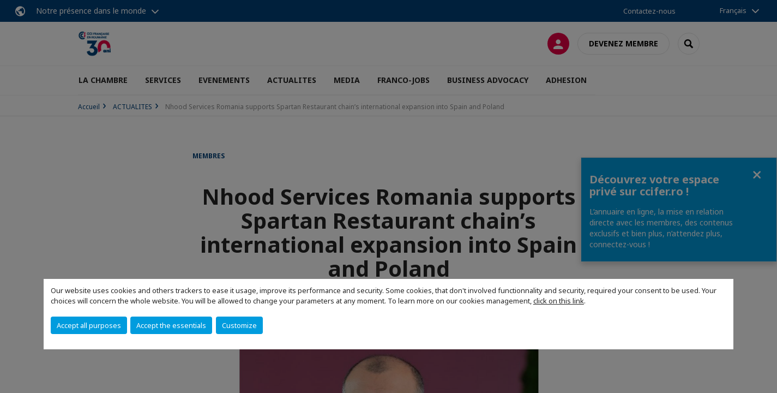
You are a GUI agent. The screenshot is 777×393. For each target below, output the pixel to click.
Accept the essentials (171, 325)
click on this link (558, 301)
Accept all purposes (89, 325)
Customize (239, 325)
